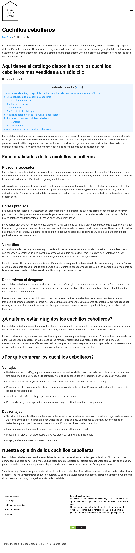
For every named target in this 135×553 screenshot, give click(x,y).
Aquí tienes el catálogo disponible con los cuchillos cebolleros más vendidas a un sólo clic (52, 93)
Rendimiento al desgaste (22, 111)
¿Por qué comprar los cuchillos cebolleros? (27, 118)
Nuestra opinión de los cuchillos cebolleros (27, 129)
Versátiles (14, 107)
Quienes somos (12, 496)
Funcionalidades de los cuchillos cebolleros (27, 96)
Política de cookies (14, 509)
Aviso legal (10, 500)
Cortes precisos (17, 104)
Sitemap (8, 514)
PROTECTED (82, 527)
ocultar (79, 87)
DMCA (73, 527)
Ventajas (13, 121)
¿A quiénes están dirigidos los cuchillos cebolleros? (32, 114)
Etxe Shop (6, 37)
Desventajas (15, 125)
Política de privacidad (15, 505)
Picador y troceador (19, 100)
